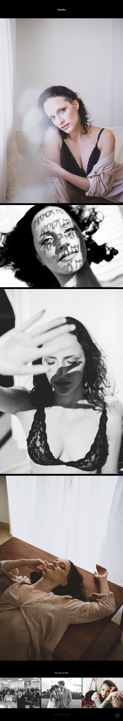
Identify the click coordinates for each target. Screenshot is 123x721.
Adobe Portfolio (65, 715)
